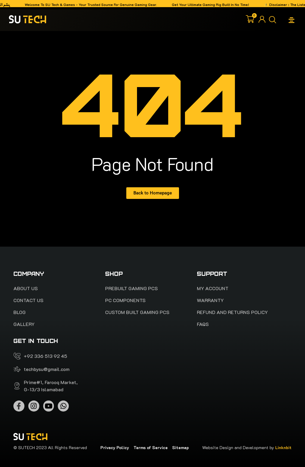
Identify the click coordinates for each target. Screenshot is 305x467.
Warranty (210, 300)
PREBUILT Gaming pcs (131, 288)
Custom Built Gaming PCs (137, 312)
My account (212, 288)
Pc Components (125, 300)
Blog (19, 312)
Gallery (24, 324)
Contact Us (28, 300)
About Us (25, 288)
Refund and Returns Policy (232, 312)
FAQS (203, 324)
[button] (291, 20)
